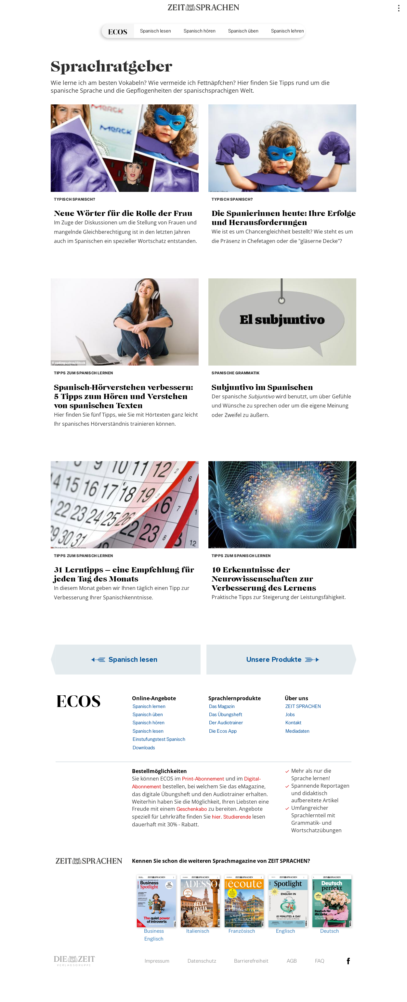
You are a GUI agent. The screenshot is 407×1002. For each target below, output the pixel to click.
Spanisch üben (243, 31)
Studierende (237, 816)
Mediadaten (297, 731)
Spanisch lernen (149, 706)
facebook (348, 961)
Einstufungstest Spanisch (159, 739)
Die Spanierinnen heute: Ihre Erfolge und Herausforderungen (284, 217)
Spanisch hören (200, 31)
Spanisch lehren (287, 31)
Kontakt (293, 722)
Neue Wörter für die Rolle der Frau (123, 213)
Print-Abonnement (203, 778)
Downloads (144, 747)
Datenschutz (202, 960)
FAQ (319, 960)
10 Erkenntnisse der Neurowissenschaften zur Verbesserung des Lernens (264, 579)
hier (216, 816)
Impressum (157, 960)
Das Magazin (222, 706)
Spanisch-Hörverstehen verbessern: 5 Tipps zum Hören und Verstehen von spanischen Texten (123, 396)
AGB (292, 960)
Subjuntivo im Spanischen (262, 387)
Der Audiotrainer (226, 722)
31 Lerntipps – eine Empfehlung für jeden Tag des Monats (124, 574)
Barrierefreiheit (251, 960)
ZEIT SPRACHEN (303, 706)
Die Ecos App (223, 731)
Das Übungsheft (225, 714)
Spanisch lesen (155, 31)
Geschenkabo (192, 809)
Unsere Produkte (274, 659)
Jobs (290, 714)
